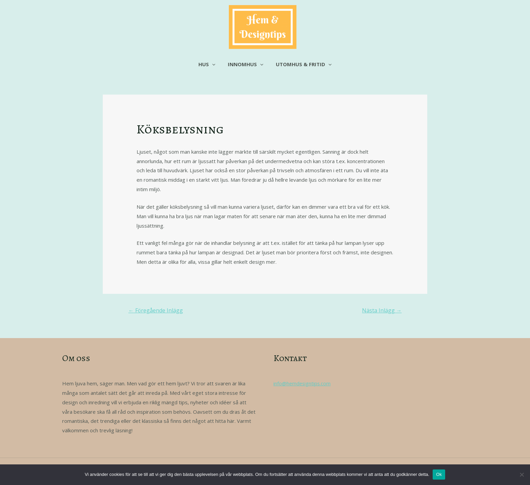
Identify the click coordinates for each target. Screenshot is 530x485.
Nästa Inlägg (382, 310)
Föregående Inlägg (155, 310)
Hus (209, 64)
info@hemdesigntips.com (302, 383)
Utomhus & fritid (301, 64)
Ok (439, 474)
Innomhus (245, 64)
